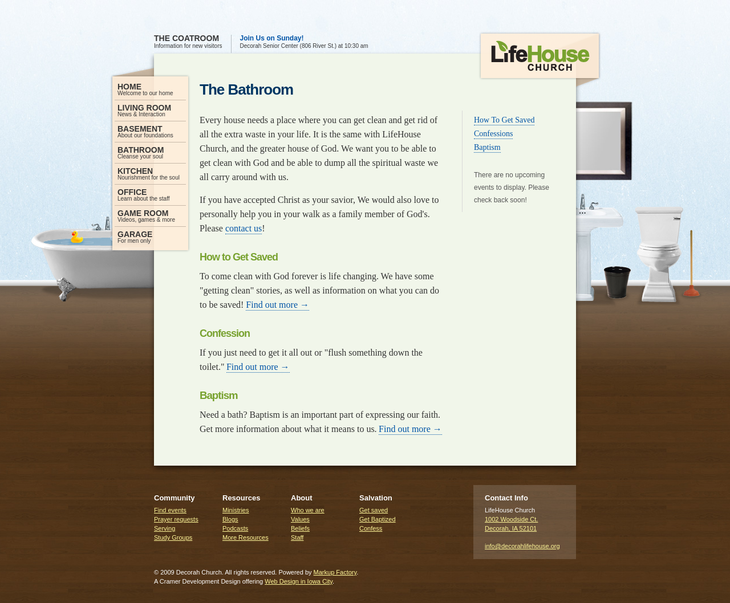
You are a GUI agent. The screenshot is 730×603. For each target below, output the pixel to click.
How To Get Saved (504, 120)
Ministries (235, 510)
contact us (243, 228)
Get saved (373, 510)
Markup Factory (335, 572)
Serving (164, 528)
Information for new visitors (188, 42)
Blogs (230, 519)
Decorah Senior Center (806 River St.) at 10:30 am (304, 42)
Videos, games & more (150, 216)
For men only (150, 237)
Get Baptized (377, 519)
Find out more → (277, 304)
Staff (297, 537)
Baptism (487, 147)
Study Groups (173, 537)
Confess (370, 528)
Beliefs (300, 528)
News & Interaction (150, 110)
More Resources (245, 537)
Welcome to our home (150, 89)
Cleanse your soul (150, 152)
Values (300, 519)
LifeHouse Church (539, 60)
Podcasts (235, 528)
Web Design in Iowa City (298, 581)
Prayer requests (176, 519)
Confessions (493, 133)
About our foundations (150, 131)
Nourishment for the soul (150, 173)
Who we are (308, 510)
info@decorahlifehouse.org (522, 546)
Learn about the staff (150, 195)
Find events (170, 510)
